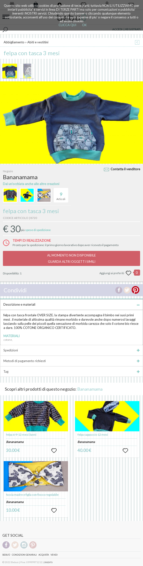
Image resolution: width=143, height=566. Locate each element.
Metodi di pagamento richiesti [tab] (71, 361)
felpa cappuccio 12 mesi (92, 434)
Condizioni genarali (24, 554)
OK (84, 25)
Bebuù (6, 554)
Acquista (43, 554)
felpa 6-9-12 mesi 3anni (21, 434)
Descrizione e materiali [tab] (71, 304)
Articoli (60, 194)
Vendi (54, 554)
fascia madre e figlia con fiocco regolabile (32, 494)
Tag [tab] (71, 371)
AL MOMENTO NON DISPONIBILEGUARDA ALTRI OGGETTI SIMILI (71, 258)
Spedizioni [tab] (71, 350)
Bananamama (90, 389)
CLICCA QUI (67, 25)
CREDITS (48, 562)
